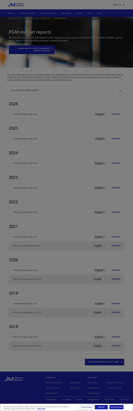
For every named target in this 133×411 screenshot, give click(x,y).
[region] (66, 407)
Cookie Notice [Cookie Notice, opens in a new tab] (41, 409)
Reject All (101, 407)
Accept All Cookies (116, 407)
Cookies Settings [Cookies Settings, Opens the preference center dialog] (86, 407)
